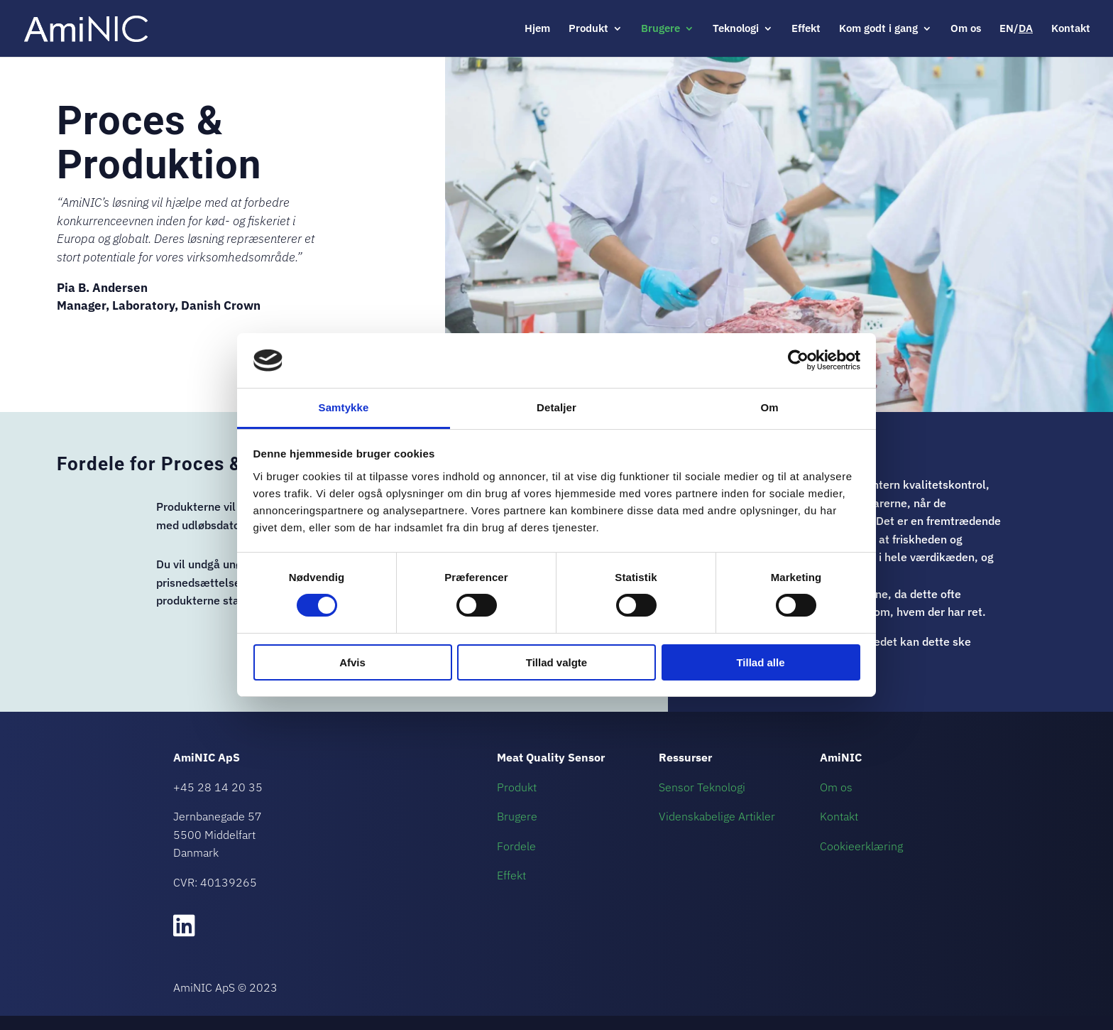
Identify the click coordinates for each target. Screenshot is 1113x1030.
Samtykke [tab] (344, 407)
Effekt (806, 29)
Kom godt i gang (878, 29)
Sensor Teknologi (702, 787)
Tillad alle (760, 662)
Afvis (352, 662)
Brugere (660, 29)
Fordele (516, 846)
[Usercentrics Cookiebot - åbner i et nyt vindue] (798, 360)
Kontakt (1070, 29)
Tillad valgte (556, 662)
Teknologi (736, 29)
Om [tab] (769, 407)
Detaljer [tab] (556, 407)
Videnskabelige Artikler (717, 816)
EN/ (1016, 29)
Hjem (537, 29)
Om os (965, 29)
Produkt (588, 29)
